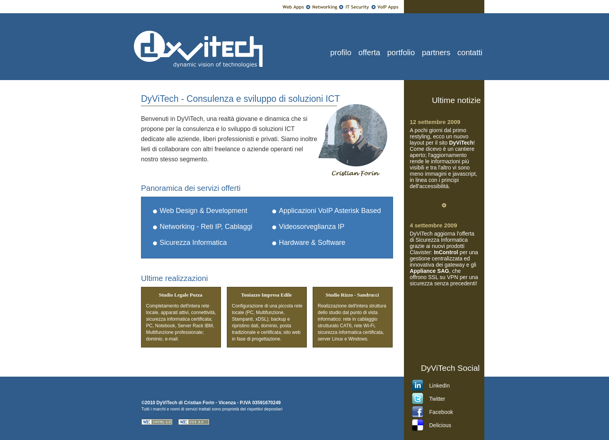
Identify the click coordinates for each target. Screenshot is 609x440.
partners (436, 52)
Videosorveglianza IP (312, 226)
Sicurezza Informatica (193, 242)
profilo (340, 52)
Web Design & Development (203, 211)
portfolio (401, 52)
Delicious (440, 425)
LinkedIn (439, 385)
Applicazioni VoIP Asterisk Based (330, 211)
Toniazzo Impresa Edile (266, 295)
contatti (470, 52)
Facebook (441, 412)
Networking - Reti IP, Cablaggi (206, 226)
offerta (369, 52)
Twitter (437, 399)
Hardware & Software (312, 242)
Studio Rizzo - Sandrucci (352, 295)
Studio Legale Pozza (180, 295)
